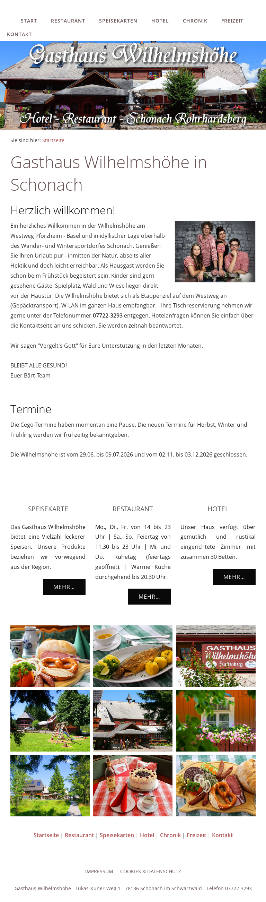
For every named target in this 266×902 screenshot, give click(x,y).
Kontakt (19, 34)
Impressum (99, 871)
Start (29, 20)
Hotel (160, 20)
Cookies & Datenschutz (150, 871)
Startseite (53, 140)
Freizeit (232, 20)
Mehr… (64, 587)
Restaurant (68, 20)
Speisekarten (118, 20)
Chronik (195, 20)
